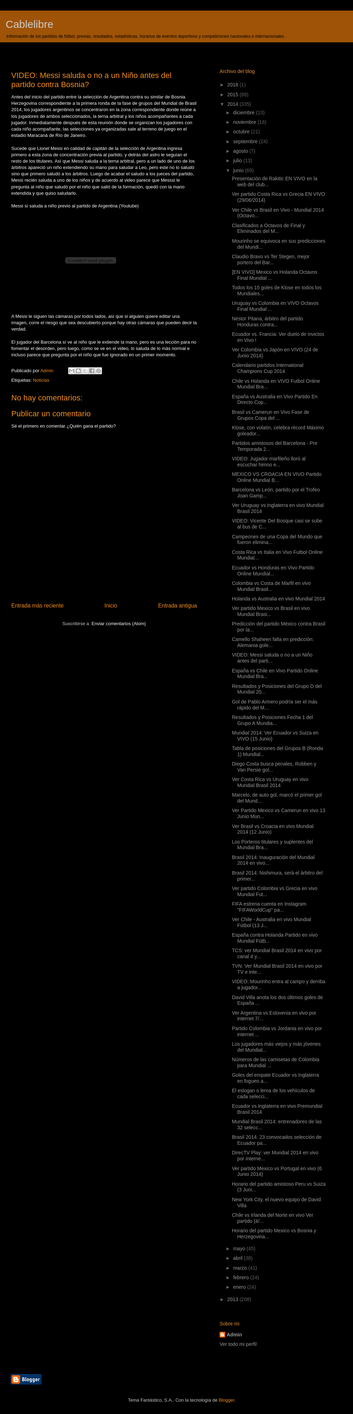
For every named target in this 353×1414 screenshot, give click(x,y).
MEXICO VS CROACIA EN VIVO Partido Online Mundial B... (277, 477)
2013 (233, 1299)
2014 (233, 104)
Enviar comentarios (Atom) (118, 623)
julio (238, 160)
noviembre (245, 122)
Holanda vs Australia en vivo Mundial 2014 (278, 599)
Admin (234, 1334)
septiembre (246, 141)
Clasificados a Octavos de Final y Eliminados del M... (268, 228)
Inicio (110, 606)
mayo (239, 1248)
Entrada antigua (177, 606)
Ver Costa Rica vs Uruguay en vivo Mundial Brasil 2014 (270, 782)
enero (240, 1287)
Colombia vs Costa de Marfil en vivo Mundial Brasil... (271, 586)
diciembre (244, 112)
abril (238, 1258)
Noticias (41, 380)
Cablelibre (29, 24)
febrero (241, 1277)
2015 (233, 94)
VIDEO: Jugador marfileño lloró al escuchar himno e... (269, 461)
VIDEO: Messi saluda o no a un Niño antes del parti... (272, 658)
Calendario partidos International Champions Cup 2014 (267, 368)
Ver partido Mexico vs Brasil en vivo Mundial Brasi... (271, 611)
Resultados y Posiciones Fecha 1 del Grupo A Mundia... (272, 720)
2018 (233, 84)
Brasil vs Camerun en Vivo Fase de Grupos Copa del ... (270, 415)
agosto (241, 151)
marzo (240, 1268)
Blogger (226, 1400)
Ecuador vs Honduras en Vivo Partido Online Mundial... (273, 570)
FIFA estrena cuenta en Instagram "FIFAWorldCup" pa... (269, 907)
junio (239, 170)
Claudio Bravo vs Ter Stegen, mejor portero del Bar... (271, 259)
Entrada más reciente (37, 606)
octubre (242, 131)
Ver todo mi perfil (238, 1344)
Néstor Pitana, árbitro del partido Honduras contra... (267, 321)
